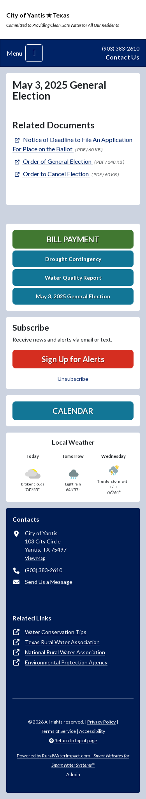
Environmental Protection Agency (66, 662)
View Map (35, 558)
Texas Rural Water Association (62, 642)
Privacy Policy (101, 722)
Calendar (73, 410)
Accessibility (92, 731)
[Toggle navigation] (34, 53)
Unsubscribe (73, 378)
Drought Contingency (73, 259)
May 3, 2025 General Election (73, 296)
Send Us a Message (48, 581)
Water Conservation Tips (55, 632)
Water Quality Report (73, 277)
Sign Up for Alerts (73, 359)
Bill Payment (73, 239)
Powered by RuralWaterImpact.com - (73, 760)
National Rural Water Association (65, 652)
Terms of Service (58, 731)
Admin (73, 774)
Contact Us (122, 57)
